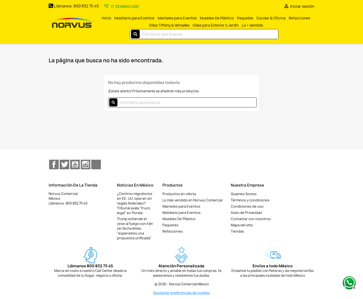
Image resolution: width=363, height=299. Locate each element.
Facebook (54, 164)
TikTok (96, 164)
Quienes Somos (244, 194)
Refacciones (299, 18)
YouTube (75, 164)
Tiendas (237, 231)
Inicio (106, 18)
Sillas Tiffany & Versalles (169, 25)
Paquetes (245, 18)
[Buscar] (204, 34)
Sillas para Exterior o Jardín (216, 25)
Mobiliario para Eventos (134, 18)
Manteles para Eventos (177, 18)
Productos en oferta (179, 194)
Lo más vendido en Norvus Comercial (192, 200)
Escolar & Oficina (271, 18)
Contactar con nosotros (251, 219)
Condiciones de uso (247, 206)
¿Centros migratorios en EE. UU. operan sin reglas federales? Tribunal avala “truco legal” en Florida (134, 203)
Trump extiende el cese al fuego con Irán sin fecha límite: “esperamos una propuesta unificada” (135, 228)
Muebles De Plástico (217, 18)
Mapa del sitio (242, 225)
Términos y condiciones (250, 200)
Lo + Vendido (252, 25)
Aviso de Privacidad (246, 212)
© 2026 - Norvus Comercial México (182, 284)
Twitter (64, 164)
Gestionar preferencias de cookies (181, 292)
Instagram (85, 164)
